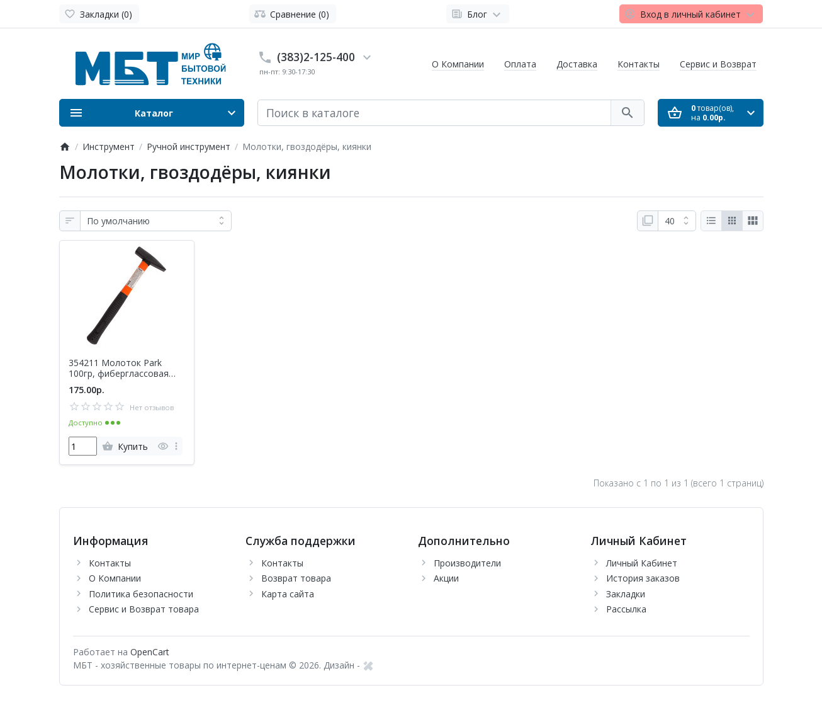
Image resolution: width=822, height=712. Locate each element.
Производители (467, 563)
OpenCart (149, 652)
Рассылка (626, 609)
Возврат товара (296, 578)
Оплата (520, 64)
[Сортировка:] (156, 221)
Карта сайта (287, 594)
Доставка (576, 64)
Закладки (625, 594)
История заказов (643, 578)
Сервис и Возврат (718, 64)
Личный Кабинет (641, 563)
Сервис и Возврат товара (144, 609)
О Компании (458, 64)
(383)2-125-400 (316, 56)
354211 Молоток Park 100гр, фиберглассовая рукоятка (119, 368)
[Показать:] (677, 221)
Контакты (638, 64)
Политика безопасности (141, 594)
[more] (176, 446)
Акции (446, 578)
